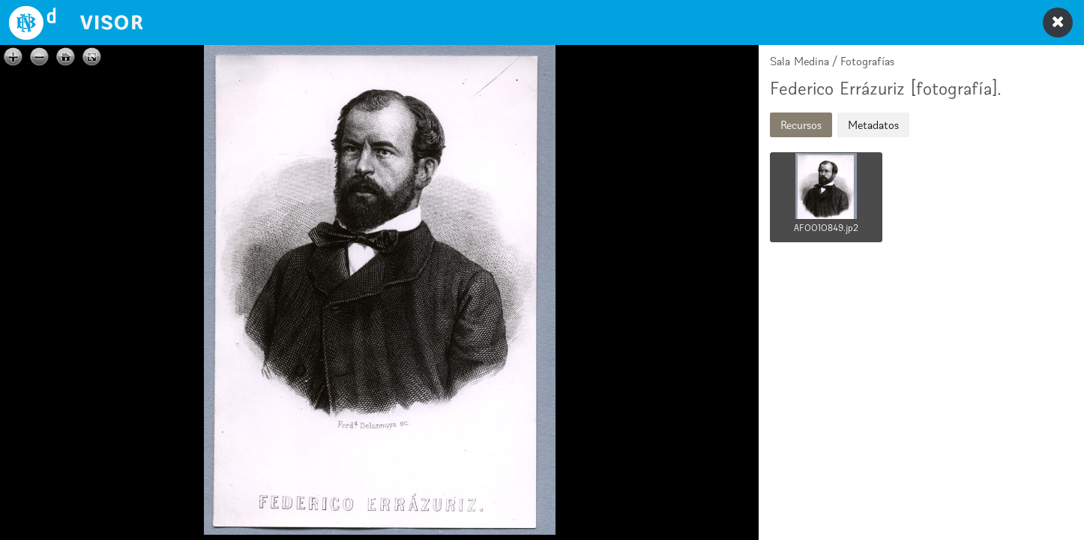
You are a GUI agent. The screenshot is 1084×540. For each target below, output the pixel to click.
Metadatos (873, 125)
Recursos (801, 125)
